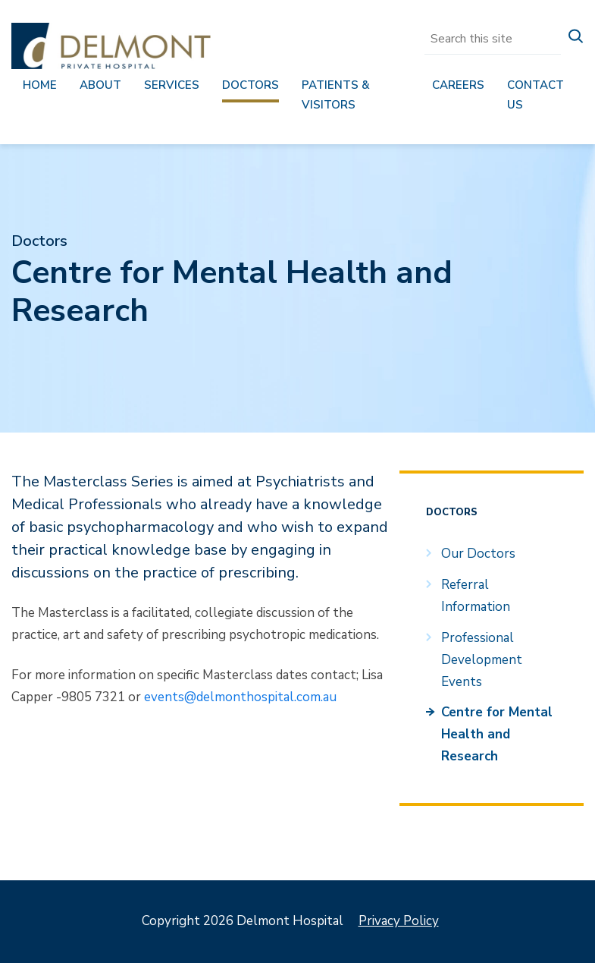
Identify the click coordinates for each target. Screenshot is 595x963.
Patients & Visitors (336, 94)
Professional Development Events (481, 660)
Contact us (535, 94)
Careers (458, 85)
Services (171, 85)
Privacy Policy (399, 921)
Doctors (250, 85)
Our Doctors (478, 553)
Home (40, 85)
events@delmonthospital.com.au (240, 697)
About (100, 85)
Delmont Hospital (111, 46)
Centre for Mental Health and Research (497, 734)
